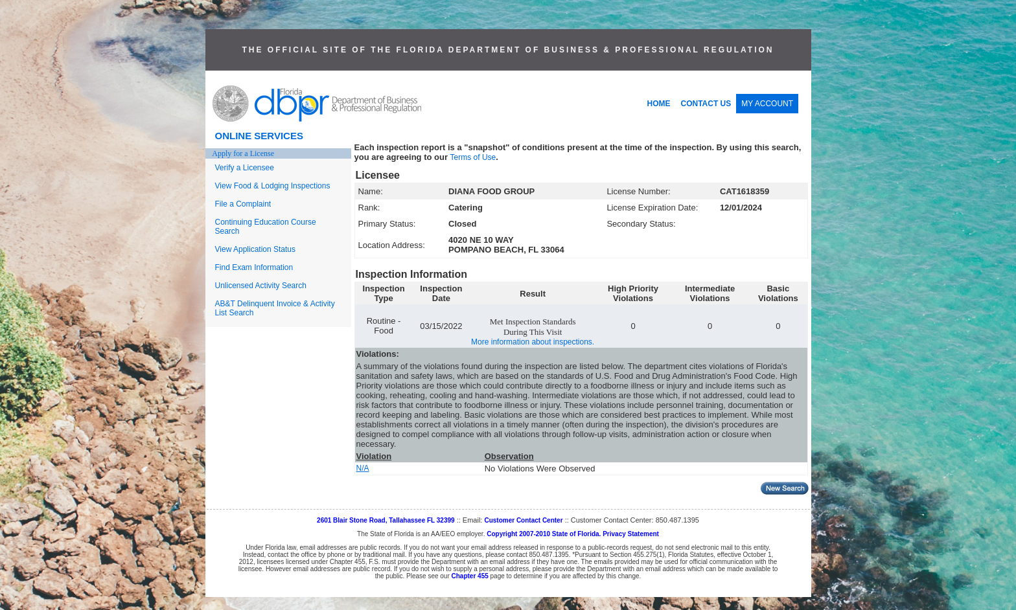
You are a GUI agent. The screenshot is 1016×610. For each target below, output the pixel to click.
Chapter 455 (470, 576)
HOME (659, 103)
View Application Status (255, 249)
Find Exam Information (254, 267)
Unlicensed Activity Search (260, 285)
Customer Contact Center (523, 520)
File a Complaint (243, 204)
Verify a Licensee (244, 167)
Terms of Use (473, 157)
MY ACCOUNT (767, 103)
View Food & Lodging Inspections (272, 185)
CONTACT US (706, 103)
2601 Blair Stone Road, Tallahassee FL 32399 (386, 520)
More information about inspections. (532, 341)
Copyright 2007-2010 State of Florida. (544, 533)
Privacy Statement (631, 533)
